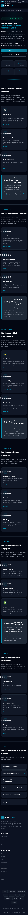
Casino (2, 842)
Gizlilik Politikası (6, 912)
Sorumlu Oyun (4, 876)
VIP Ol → (5, 528)
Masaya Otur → (7, 246)
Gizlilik (2, 879)
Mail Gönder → (7, 711)
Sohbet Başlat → (7, 689)
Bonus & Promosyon (6, 853)
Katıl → (5, 290)
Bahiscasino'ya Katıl (14, 50)
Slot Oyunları (4, 844)
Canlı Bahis (3, 839)
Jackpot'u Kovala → (8, 389)
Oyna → (5, 268)
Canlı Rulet (4, 871)
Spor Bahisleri (11, 10)
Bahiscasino (4, 10)
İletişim (23, 912)
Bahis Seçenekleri (14, 54)
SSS (2, 859)
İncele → (5, 168)
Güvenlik (3, 856)
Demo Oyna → (6, 411)
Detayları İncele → (8, 124)
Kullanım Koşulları (16, 912)
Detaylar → (6, 484)
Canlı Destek (4, 862)
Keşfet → (5, 146)
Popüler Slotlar (5, 874)
